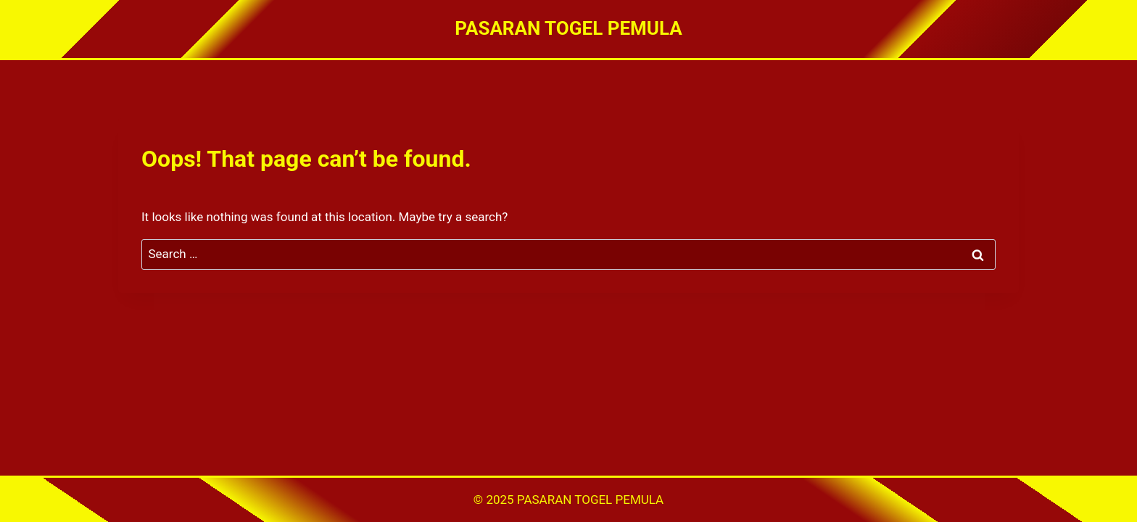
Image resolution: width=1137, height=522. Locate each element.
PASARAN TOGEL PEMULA (590, 499)
